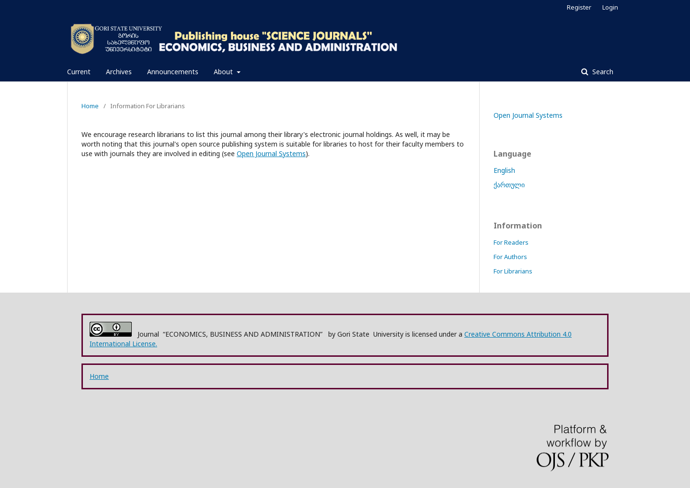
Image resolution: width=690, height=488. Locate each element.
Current (79, 71)
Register (579, 7)
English (504, 170)
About (224, 71)
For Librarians (513, 271)
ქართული (509, 184)
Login (610, 7)
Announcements (172, 71)
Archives (119, 71)
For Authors (510, 256)
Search (601, 71)
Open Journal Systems (271, 153)
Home (90, 106)
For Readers (511, 242)
